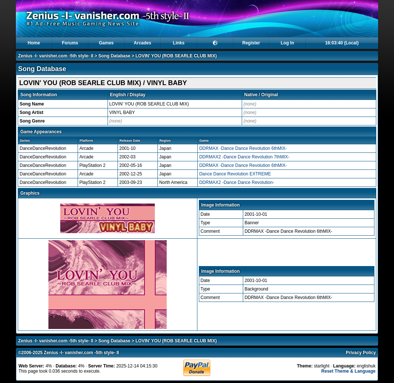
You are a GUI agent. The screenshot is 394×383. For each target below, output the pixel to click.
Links (178, 43)
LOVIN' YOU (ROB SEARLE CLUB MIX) (176, 55)
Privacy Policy (361, 352)
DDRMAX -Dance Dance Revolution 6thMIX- (243, 148)
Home (34, 43)
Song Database (114, 55)
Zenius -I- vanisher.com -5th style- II (55, 55)
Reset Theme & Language (348, 371)
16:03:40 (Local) (342, 43)
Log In (287, 43)
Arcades (142, 43)
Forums (70, 43)
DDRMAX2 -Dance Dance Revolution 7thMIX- (244, 156)
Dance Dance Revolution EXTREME (235, 174)
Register (251, 43)
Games (106, 43)
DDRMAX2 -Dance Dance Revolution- (236, 182)
